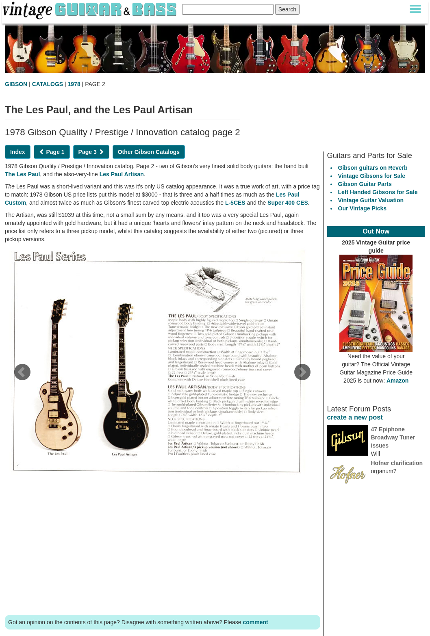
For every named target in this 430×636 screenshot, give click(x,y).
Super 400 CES (287, 202)
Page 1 (52, 152)
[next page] (302, 375)
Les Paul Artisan (122, 174)
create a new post (355, 417)
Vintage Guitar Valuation (371, 200)
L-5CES (235, 202)
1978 (74, 84)
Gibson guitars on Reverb (373, 167)
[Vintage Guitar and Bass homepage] (90, 9)
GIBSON (16, 84)
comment (255, 622)
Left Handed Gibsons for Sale (378, 192)
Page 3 (91, 152)
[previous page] (22, 375)
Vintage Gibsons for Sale (371, 176)
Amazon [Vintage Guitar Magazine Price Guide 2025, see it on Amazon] (397, 380)
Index (17, 152)
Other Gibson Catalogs (149, 152)
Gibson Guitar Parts (365, 184)
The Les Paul (22, 174)
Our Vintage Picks (362, 208)
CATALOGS (47, 84)
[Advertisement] (162, 546)
